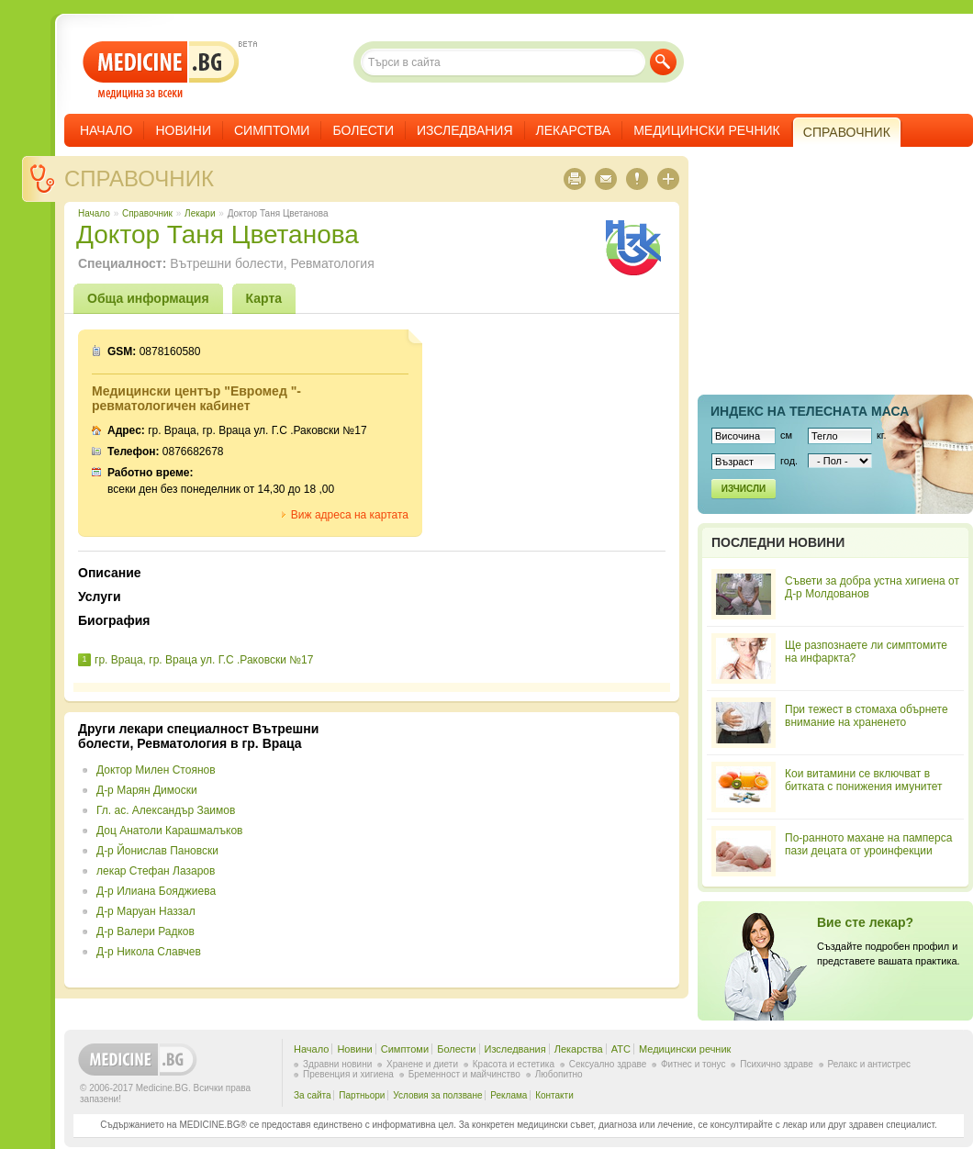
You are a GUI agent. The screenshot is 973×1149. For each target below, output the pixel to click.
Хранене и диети (422, 1064)
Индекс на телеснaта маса (809, 411)
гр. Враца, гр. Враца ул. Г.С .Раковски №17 (204, 659)
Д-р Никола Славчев (148, 951)
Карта (264, 298)
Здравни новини (337, 1064)
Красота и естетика (513, 1064)
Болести (363, 130)
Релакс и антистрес (869, 1064)
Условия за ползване (437, 1095)
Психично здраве (776, 1064)
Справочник (139, 178)
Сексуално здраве (608, 1064)
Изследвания (465, 130)
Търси (663, 62)
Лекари (200, 213)
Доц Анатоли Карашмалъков (169, 830)
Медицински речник (706, 130)
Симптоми (271, 130)
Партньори (362, 1095)
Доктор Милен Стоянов (156, 770)
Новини (183, 130)
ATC (621, 1048)
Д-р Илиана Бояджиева (156, 891)
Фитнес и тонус (693, 1064)
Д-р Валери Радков (145, 931)
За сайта (312, 1095)
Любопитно (559, 1074)
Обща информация (148, 298)
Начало (106, 130)
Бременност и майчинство (464, 1074)
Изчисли (743, 489)
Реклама (508, 1095)
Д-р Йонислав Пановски (157, 850)
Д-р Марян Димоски (146, 790)
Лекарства (573, 130)
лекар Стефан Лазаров (155, 871)
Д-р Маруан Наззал (146, 911)
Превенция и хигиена (348, 1074)
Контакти (554, 1095)
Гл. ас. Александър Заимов (165, 810)
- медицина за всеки (161, 70)
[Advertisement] (516, 849)
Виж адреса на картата (349, 514)
